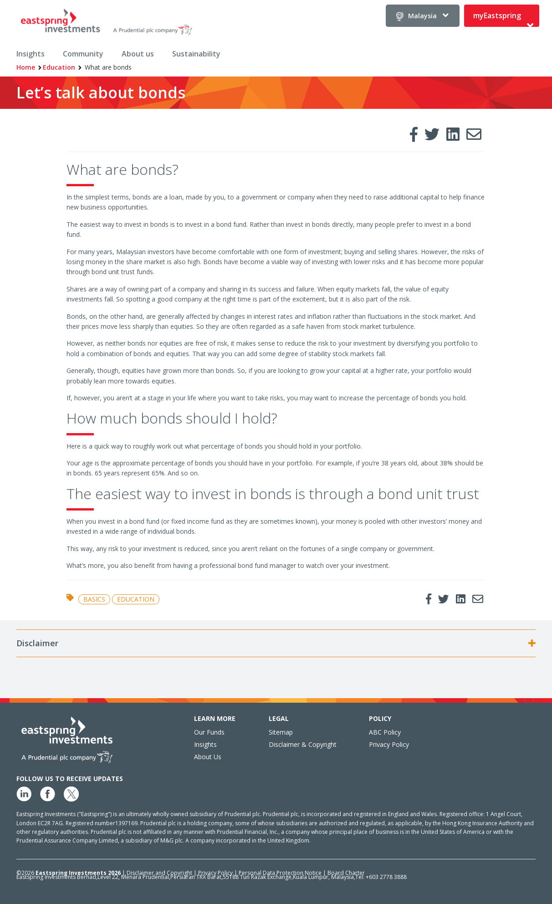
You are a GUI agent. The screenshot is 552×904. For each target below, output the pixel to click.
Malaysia (422, 15)
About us (138, 54)
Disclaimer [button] (38, 643)
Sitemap (281, 732)
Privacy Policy (389, 744)
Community (83, 54)
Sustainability (196, 54)
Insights (30, 54)
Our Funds (209, 732)
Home (25, 67)
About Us (207, 756)
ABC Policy (385, 732)
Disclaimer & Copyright (303, 744)
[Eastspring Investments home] (107, 23)
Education (59, 67)
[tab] (276, 643)
